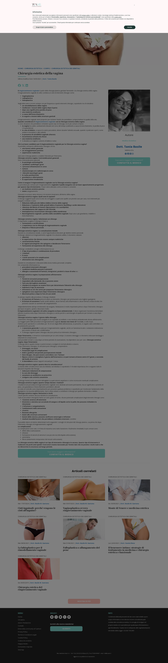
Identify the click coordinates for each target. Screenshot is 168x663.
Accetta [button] (129, 657)
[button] (134, 635)
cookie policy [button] (118, 647)
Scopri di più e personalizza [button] (44, 657)
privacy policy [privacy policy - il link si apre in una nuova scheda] (86, 645)
